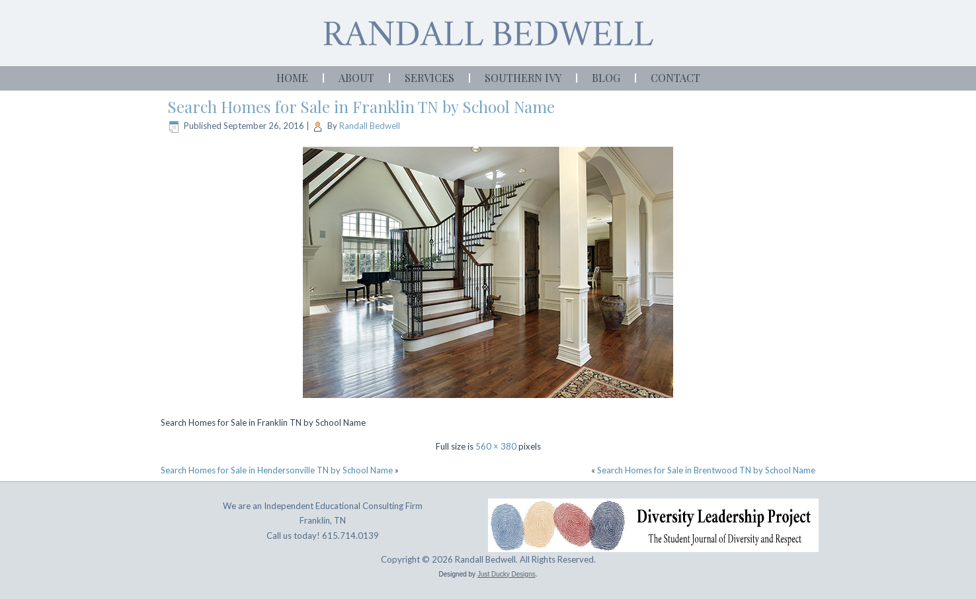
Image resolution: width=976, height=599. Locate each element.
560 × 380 (495, 446)
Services (429, 78)
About (356, 78)
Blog (606, 78)
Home (292, 78)
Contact (675, 78)
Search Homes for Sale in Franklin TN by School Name (361, 106)
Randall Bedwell (369, 125)
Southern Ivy (523, 78)
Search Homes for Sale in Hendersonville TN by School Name (277, 470)
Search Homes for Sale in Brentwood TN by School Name (706, 470)
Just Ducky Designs (506, 574)
